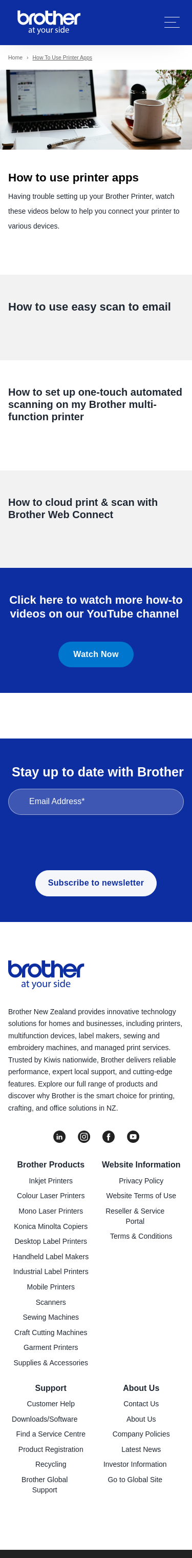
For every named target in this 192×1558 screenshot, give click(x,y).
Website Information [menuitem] (141, 1164)
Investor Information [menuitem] (135, 1464)
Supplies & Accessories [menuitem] (50, 1363)
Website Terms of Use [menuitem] (141, 1196)
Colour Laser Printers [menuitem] (50, 1196)
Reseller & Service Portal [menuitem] (134, 1216)
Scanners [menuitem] (51, 1302)
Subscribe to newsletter (96, 882)
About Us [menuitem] (141, 1388)
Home (15, 57)
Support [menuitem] (51, 1388)
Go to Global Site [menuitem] (135, 1479)
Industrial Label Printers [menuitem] (51, 1271)
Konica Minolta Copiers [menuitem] (51, 1226)
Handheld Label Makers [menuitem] (51, 1257)
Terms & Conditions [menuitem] (141, 1236)
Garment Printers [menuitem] (51, 1347)
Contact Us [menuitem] (141, 1404)
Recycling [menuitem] (51, 1464)
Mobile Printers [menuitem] (51, 1287)
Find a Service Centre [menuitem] (51, 1434)
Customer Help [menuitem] (51, 1404)
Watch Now (95, 654)
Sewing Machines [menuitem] (51, 1317)
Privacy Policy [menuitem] (141, 1181)
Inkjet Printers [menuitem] (51, 1181)
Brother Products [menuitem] (50, 1164)
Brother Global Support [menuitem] (45, 1484)
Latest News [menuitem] (141, 1449)
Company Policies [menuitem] (141, 1434)
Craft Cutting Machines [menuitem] (50, 1332)
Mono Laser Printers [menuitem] (50, 1211)
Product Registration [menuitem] (50, 1449)
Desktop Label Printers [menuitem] (50, 1241)
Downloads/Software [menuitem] (44, 1419)
